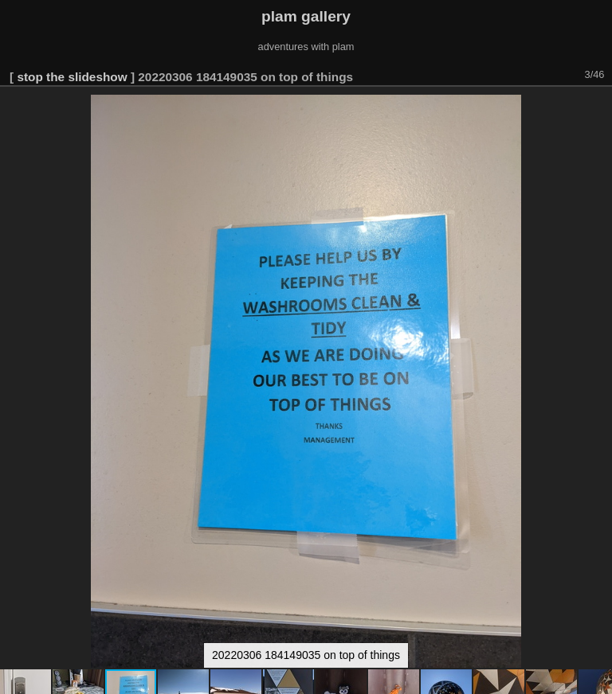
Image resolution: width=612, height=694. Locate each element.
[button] (597, 109)
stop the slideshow (72, 77)
